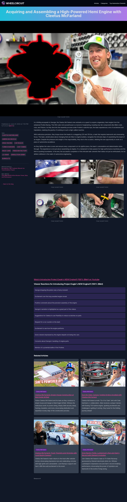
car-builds (18, 143)
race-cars (6, 151)
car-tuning (21, 147)
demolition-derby (18, 154)
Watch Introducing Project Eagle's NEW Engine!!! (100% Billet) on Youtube (66, 279)
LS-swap (5, 154)
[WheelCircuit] (13, 3)
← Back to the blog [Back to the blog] (7, 184)
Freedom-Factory (20, 151)
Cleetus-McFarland (10, 135)
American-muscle (9, 139)
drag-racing (7, 143)
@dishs (11, 125)
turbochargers (8, 147)
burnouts (6, 158)
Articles (96, 3)
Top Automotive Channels (117, 3)
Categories (104, 3)
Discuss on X (37, 478)
